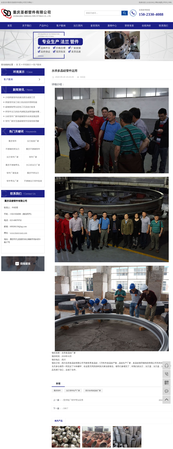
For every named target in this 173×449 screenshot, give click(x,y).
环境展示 (27, 64)
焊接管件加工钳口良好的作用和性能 (21, 102)
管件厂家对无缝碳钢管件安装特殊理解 (22, 121)
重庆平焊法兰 (33, 173)
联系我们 (163, 25)
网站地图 (158, 2)
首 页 (18, 64)
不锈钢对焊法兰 (13, 149)
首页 (9, 25)
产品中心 (43, 25)
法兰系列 (78, 25)
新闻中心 (112, 25)
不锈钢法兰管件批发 (33, 181)
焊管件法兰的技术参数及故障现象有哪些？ (23, 111)
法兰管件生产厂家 (73, 391)
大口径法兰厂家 (33, 165)
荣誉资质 (129, 25)
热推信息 (142, 2)
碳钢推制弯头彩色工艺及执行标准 (20, 107)
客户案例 (60, 25)
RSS (165, 2)
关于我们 (26, 25)
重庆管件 (13, 141)
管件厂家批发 (13, 173)
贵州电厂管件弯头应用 (73, 400)
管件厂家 (33, 157)
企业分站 (150, 2)
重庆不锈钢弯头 (13, 165)
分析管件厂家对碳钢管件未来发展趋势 (22, 116)
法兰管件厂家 (13, 157)
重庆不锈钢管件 (33, 149)
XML (170, 2)
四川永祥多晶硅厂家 (93, 391)
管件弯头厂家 (13, 181)
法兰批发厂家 (33, 141)
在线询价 (146, 25)
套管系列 (95, 25)
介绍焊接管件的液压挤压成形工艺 (20, 97)
